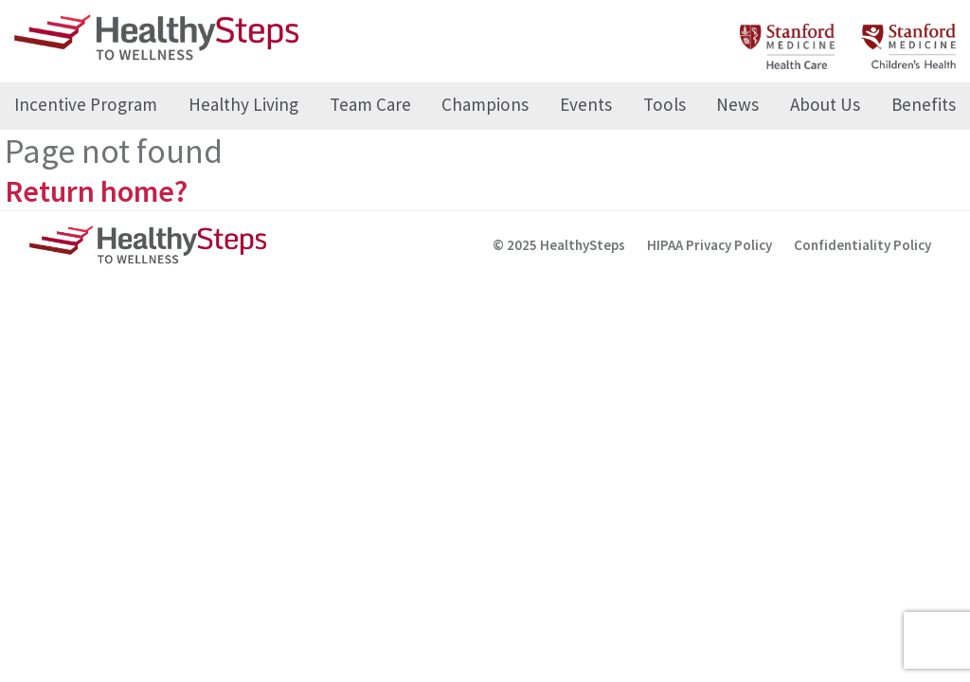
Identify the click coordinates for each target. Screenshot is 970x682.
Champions (485, 104)
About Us (825, 104)
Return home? (96, 191)
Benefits (923, 104)
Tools (664, 104)
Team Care (370, 104)
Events (586, 104)
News (737, 104)
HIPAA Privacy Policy (709, 245)
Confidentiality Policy (862, 245)
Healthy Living (243, 104)
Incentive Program (85, 104)
